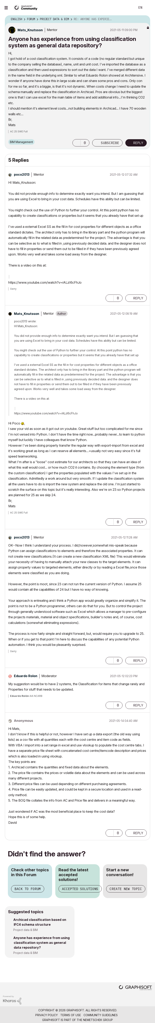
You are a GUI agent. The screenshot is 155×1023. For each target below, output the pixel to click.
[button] (76, 142)
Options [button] (144, 19)
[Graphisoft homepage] (135, 988)
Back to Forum (28, 889)
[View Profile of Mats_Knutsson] (30, 30)
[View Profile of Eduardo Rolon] (25, 676)
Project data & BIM (25, 930)
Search (128, 7)
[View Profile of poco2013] (21, 174)
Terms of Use (70, 1015)
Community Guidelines (101, 1015)
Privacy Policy (46, 1015)
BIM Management (21, 142)
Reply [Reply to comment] (138, 298)
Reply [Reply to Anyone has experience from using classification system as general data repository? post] (138, 143)
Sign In (148, 7)
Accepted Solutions (80, 889)
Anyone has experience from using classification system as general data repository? (41, 942)
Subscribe (110, 143)
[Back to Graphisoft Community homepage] (26, 7)
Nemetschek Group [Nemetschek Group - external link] (98, 1020)
